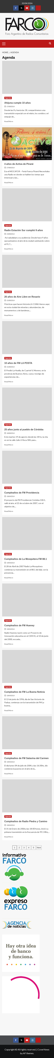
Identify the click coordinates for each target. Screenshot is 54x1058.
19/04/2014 (11, 496)
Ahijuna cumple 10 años (17, 103)
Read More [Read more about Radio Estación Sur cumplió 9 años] (8, 249)
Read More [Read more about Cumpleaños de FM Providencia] (8, 511)
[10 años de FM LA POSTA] (27, 337)
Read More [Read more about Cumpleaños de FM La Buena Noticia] (8, 710)
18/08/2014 (11, 433)
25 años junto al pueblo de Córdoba (23, 429)
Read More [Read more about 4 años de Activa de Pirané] (8, 182)
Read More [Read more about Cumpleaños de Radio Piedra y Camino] (8, 837)
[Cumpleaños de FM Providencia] (27, 467)
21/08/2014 (11, 300)
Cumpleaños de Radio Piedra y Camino (25, 821)
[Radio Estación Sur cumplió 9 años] (27, 204)
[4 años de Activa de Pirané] (27, 143)
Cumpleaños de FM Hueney (19, 625)
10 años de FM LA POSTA (18, 363)
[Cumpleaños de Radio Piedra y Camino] (27, 795)
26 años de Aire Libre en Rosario (22, 297)
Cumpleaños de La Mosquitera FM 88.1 (25, 559)
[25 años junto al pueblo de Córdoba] (27, 404)
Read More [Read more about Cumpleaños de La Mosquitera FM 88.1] (8, 578)
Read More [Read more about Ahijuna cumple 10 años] (8, 121)
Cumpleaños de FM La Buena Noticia (24, 692)
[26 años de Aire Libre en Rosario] (27, 271)
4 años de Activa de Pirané (18, 164)
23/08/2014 (11, 234)
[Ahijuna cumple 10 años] (27, 77)
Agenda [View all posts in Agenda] (8, 98)
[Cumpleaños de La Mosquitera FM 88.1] (27, 533)
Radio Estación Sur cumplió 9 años (23, 230)
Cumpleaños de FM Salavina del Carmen (26, 758)
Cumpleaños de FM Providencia (21, 492)
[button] (5, 43)
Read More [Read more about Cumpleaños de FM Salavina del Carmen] (8, 774)
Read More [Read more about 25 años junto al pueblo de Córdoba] (8, 445)
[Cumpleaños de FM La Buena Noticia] (27, 666)
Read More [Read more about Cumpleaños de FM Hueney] (8, 644)
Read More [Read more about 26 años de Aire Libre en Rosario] (8, 315)
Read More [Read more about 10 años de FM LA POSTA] (8, 382)
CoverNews (43, 1049)
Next (39, 847)
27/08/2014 (11, 106)
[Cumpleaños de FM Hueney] (27, 599)
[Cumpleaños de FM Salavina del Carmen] (27, 732)
